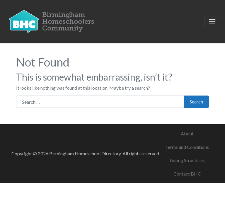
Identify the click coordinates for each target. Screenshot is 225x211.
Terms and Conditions (187, 147)
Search (196, 101)
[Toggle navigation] (212, 21)
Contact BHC (187, 173)
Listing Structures (187, 160)
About (187, 133)
